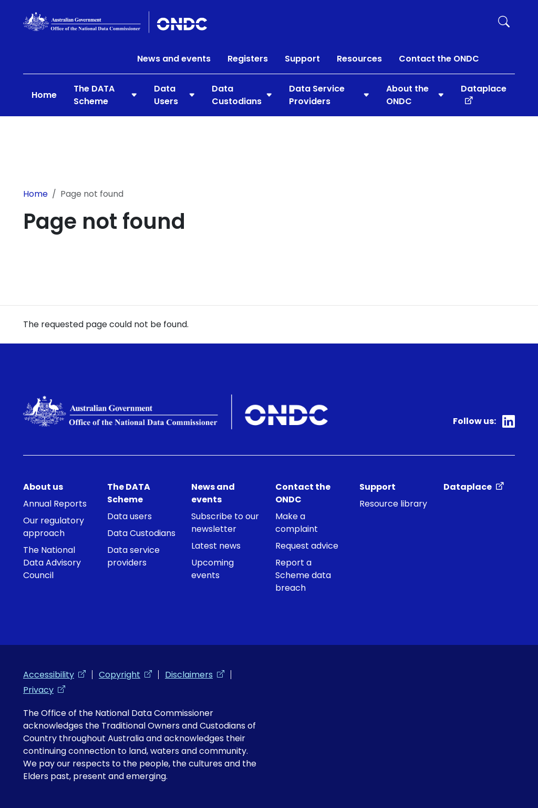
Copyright (125, 675)
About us (43, 487)
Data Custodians (141, 533)
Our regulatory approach (53, 526)
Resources (359, 59)
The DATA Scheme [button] (94, 95)
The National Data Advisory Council (52, 562)
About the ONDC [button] (407, 95)
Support (302, 59)
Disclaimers (194, 675)
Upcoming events (212, 569)
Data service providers (133, 556)
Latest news (216, 546)
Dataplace (488, 88)
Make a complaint (296, 522)
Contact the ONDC (439, 59)
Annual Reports (55, 504)
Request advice (306, 546)
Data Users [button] (166, 95)
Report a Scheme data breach (303, 575)
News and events (174, 59)
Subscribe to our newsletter (225, 522)
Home (44, 95)
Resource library (393, 504)
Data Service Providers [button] (317, 95)
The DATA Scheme (128, 493)
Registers (247, 59)
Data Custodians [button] (237, 95)
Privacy (44, 690)
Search (504, 22)
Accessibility (54, 675)
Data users (129, 516)
